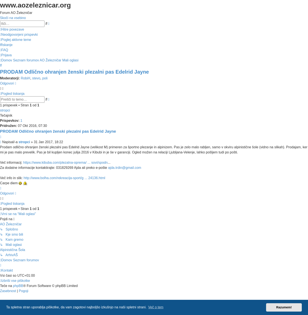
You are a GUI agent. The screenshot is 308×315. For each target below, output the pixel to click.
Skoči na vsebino (13, 18)
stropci (5, 110)
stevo (36, 78)
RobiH (25, 78)
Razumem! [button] (284, 307)
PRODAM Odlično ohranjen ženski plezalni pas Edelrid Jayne (74, 72)
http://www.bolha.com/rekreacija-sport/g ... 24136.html (64, 178)
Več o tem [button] (155, 307)
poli (44, 78)
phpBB (18, 286)
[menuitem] (19, 34)
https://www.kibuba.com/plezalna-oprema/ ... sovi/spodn (65, 162)
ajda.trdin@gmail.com (124, 167)
